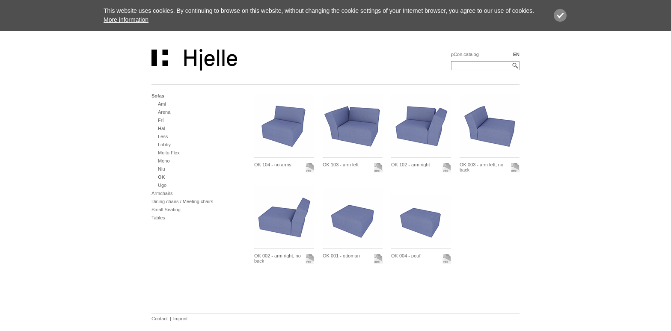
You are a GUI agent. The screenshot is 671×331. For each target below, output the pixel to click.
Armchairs (162, 193)
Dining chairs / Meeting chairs (182, 201)
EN (516, 54)
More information (126, 19)
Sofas (157, 95)
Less (163, 136)
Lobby (164, 144)
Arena (164, 112)
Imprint (180, 318)
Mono (164, 160)
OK (161, 177)
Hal (161, 128)
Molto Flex (169, 152)
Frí (160, 120)
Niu (161, 168)
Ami (162, 103)
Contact (159, 318)
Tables (158, 217)
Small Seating (166, 209)
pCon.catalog (465, 54)
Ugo (162, 185)
